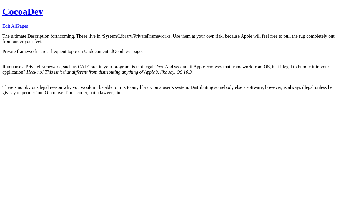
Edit (6, 26)
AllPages (19, 26)
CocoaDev (22, 11)
